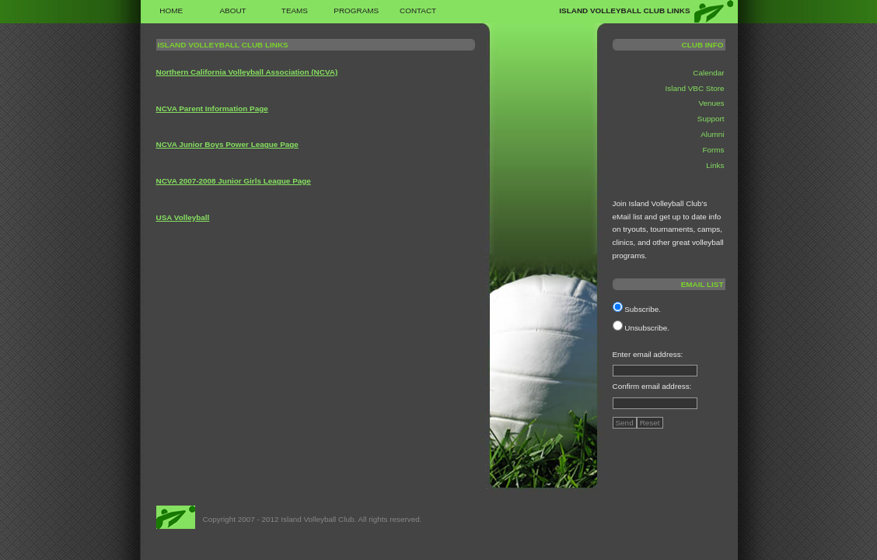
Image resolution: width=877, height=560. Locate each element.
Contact (418, 10)
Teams (294, 10)
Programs (356, 10)
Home (171, 10)
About (232, 10)
